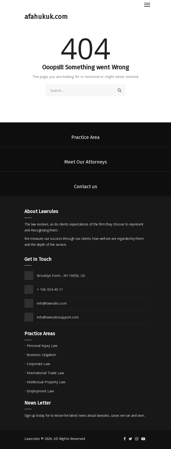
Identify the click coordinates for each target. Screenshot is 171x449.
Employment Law (40, 391)
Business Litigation (41, 354)
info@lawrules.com (52, 303)
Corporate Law (38, 363)
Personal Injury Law (42, 345)
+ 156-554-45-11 (50, 289)
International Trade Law (45, 373)
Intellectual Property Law (46, 382)
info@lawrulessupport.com (58, 317)
